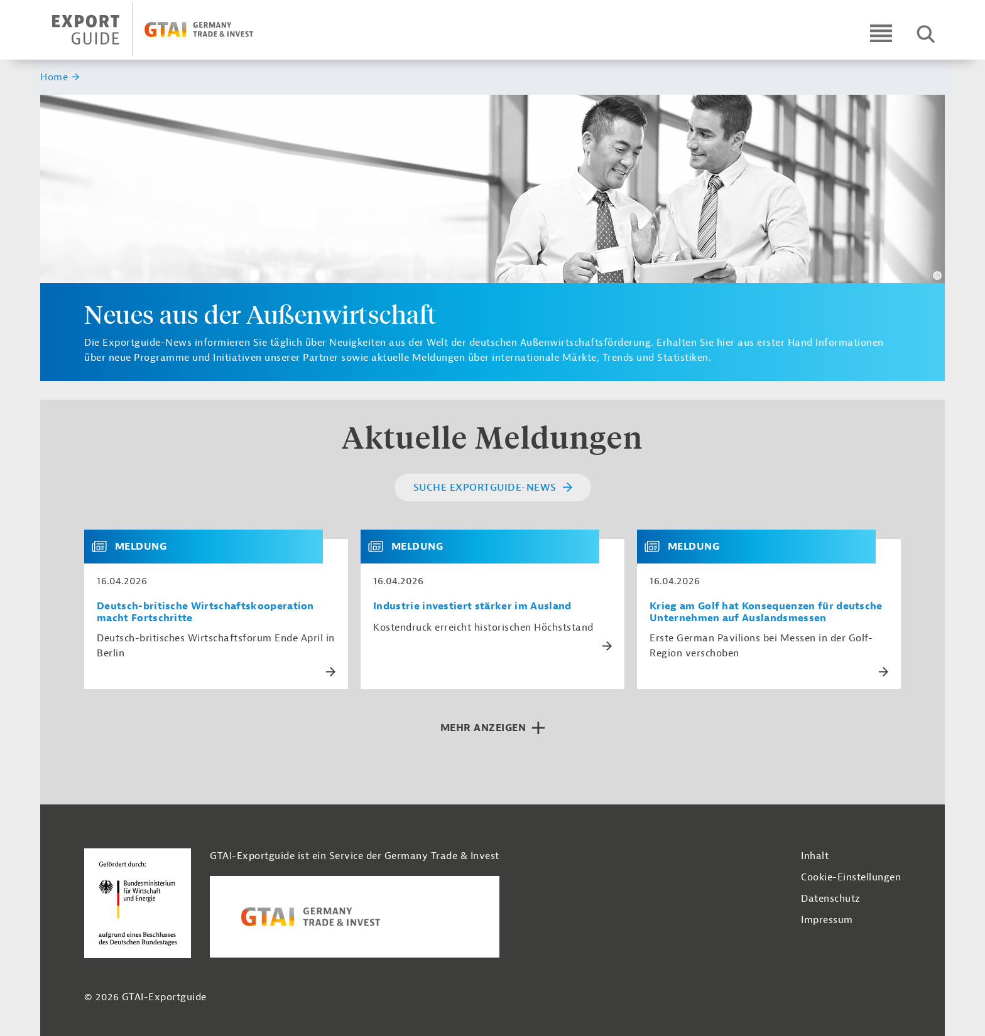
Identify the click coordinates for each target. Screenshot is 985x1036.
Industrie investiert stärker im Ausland (472, 606)
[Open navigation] (881, 33)
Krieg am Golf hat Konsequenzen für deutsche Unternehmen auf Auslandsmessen (766, 612)
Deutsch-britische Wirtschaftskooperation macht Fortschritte (205, 612)
